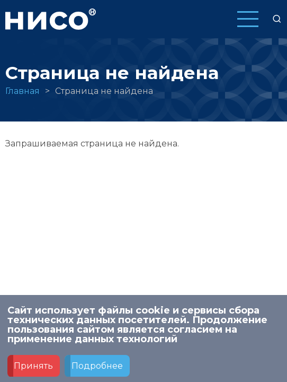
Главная (22, 91)
